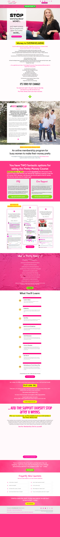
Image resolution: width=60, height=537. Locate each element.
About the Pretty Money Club (17, 510)
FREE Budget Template (30, 6)
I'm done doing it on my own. (30, 401)
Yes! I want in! (30, 470)
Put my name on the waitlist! (42, 196)
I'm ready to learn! (30, 376)
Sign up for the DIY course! (18, 196)
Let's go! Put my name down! (30, 456)
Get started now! (30, 503)
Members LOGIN (46, 2)
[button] (28, 482)
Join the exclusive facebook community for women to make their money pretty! (20, 512)
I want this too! (30, 246)
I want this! (30, 287)
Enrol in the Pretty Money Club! (16, 36)
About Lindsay (9, 510)
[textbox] (32, 335)
